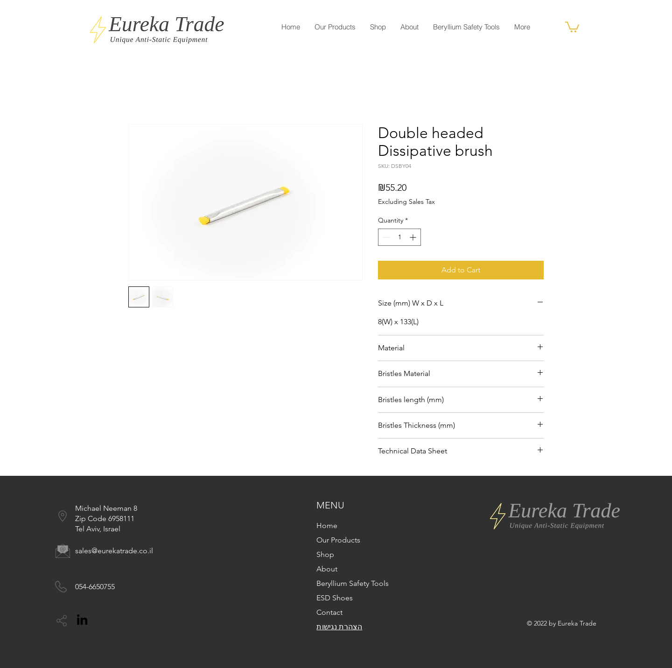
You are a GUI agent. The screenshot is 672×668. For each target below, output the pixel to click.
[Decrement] (385, 237)
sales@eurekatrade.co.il (114, 550)
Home (326, 525)
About (326, 568)
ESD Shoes (334, 597)
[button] (572, 26)
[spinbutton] (399, 237)
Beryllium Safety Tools (352, 583)
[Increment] (414, 237)
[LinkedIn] (82, 619)
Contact (329, 612)
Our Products (338, 540)
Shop (325, 554)
